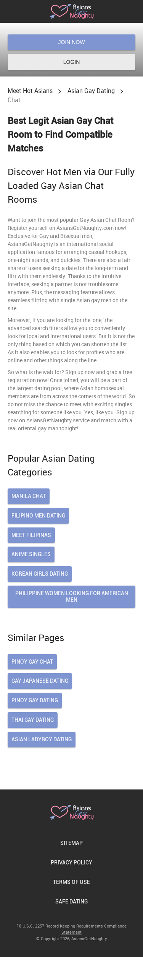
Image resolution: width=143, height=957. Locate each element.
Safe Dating (71, 901)
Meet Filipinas (31, 535)
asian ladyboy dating (41, 739)
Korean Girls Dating (39, 574)
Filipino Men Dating (38, 516)
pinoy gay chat (32, 662)
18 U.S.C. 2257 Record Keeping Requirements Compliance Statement (72, 929)
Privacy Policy (71, 862)
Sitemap (71, 843)
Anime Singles (31, 554)
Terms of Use (71, 882)
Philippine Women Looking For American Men (71, 596)
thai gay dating (32, 720)
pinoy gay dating (34, 700)
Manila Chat (28, 496)
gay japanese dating (39, 681)
